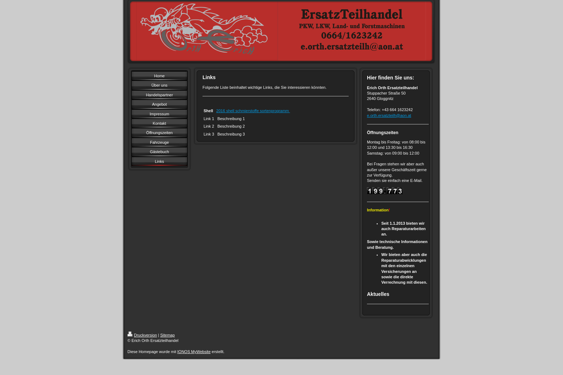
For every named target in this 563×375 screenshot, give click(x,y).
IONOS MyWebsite (194, 351)
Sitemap (167, 335)
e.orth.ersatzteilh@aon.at (389, 115)
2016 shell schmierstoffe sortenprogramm (253, 111)
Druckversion (142, 335)
